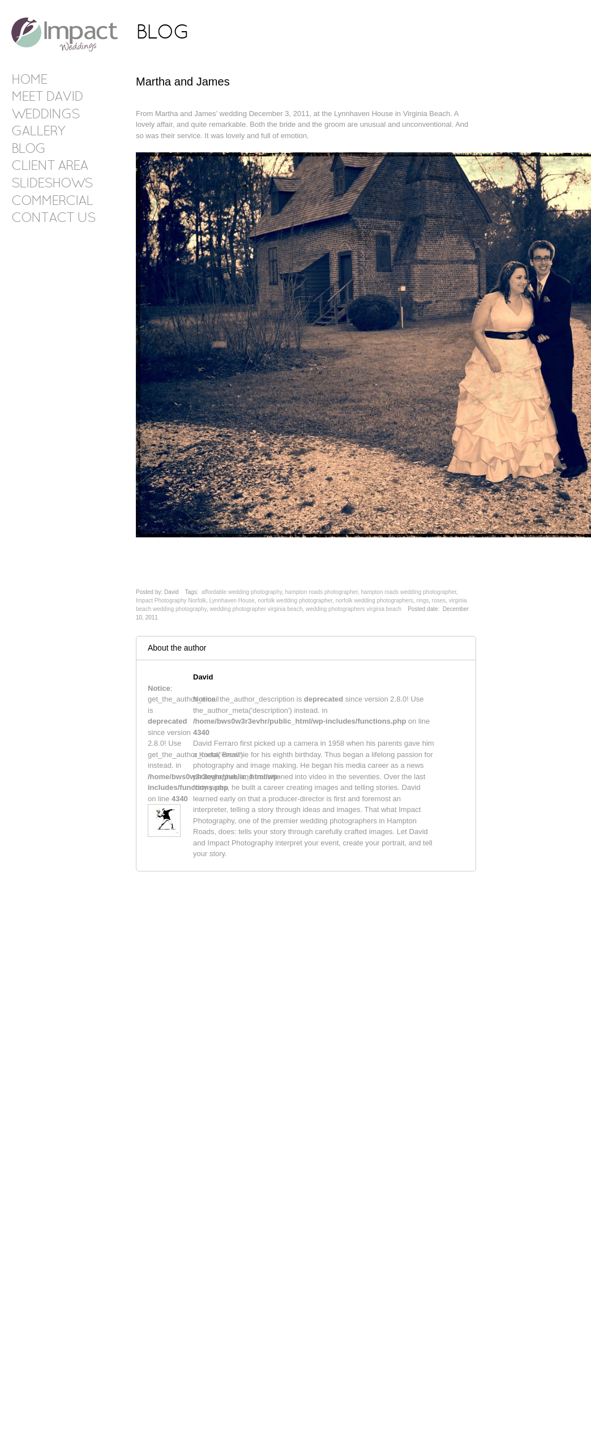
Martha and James (183, 81)
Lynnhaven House (232, 600)
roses (439, 600)
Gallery (38, 132)
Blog (28, 149)
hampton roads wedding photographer (408, 592)
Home (29, 80)
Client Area (49, 166)
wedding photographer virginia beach (255, 609)
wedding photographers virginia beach (353, 609)
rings (423, 600)
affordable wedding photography (242, 592)
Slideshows (51, 184)
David (203, 677)
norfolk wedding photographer (295, 600)
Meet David (47, 97)
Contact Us (53, 218)
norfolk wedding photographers (374, 600)
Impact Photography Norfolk (171, 600)
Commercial (52, 201)
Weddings (45, 115)
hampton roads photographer (321, 592)
